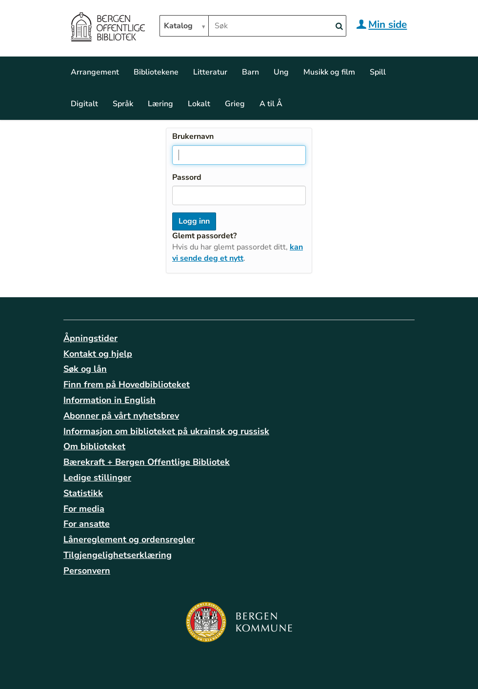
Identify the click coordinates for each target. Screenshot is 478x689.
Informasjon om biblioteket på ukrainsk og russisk (166, 431)
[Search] (339, 26)
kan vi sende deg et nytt (237, 253)
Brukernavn (193, 136)
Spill (378, 72)
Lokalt (199, 103)
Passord (186, 177)
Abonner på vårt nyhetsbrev (121, 415)
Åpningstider (90, 338)
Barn (250, 72)
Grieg (235, 103)
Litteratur (210, 72)
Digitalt (84, 103)
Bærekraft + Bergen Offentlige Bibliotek (146, 462)
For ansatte (86, 524)
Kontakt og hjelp (97, 354)
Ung (281, 72)
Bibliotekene (156, 72)
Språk (123, 103)
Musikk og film (329, 72)
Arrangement (95, 72)
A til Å (270, 103)
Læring (160, 103)
